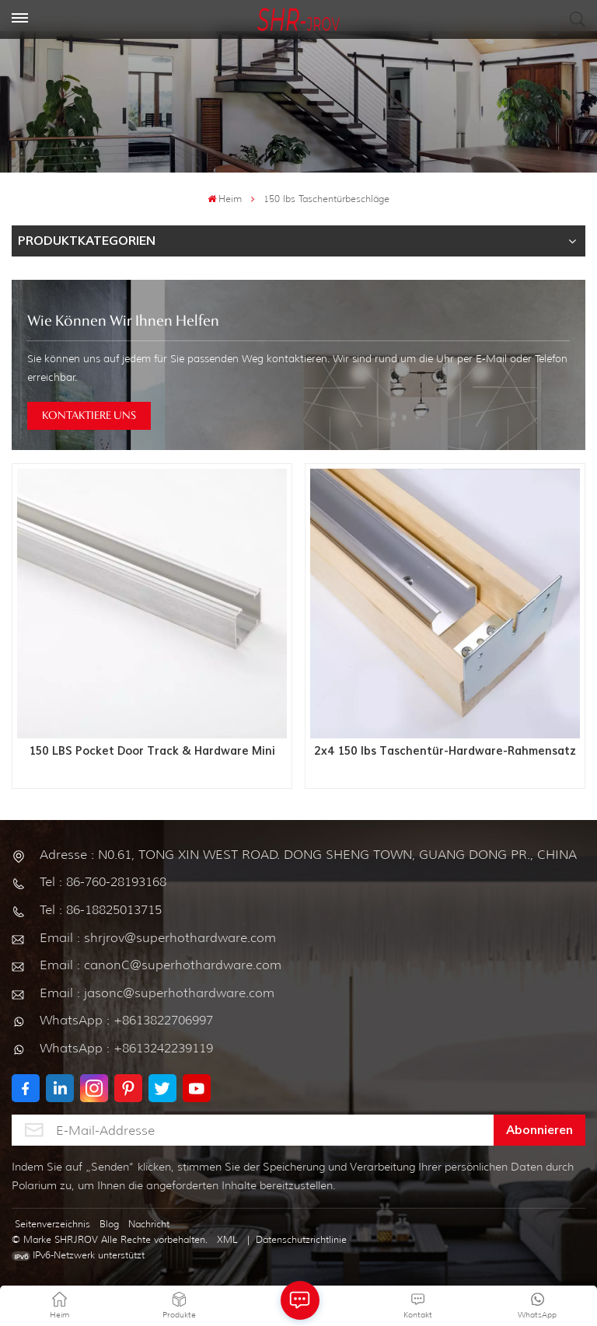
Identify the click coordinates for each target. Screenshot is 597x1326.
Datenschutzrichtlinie (301, 1239)
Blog (109, 1224)
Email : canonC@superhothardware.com (160, 965)
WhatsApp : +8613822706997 (126, 1020)
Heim (225, 198)
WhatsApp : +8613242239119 (126, 1048)
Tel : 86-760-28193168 (103, 881)
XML (227, 1239)
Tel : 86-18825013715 (101, 909)
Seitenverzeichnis (52, 1224)
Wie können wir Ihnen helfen (123, 322)
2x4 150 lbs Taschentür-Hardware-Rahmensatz (445, 752)
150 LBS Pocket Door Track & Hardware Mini (152, 752)
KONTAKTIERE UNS (89, 415)
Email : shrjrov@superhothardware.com (158, 937)
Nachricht (148, 1224)
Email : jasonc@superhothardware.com (157, 993)
